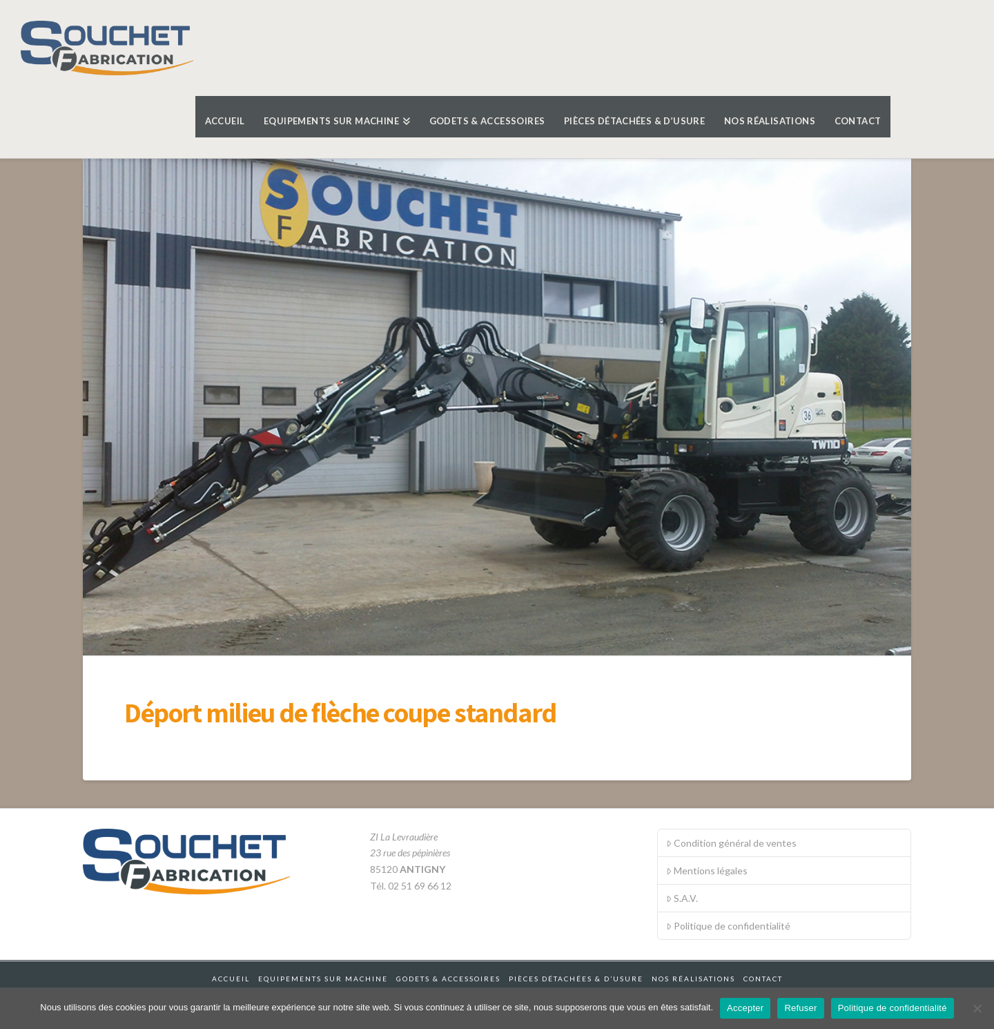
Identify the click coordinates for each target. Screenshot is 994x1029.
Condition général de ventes (731, 843)
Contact (763, 978)
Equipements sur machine (323, 978)
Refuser (800, 1008)
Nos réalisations (693, 978)
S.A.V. (682, 898)
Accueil (231, 978)
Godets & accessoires (448, 978)
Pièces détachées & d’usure (576, 978)
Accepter (745, 1008)
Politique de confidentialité (728, 926)
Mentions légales (707, 870)
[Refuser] (977, 1008)
